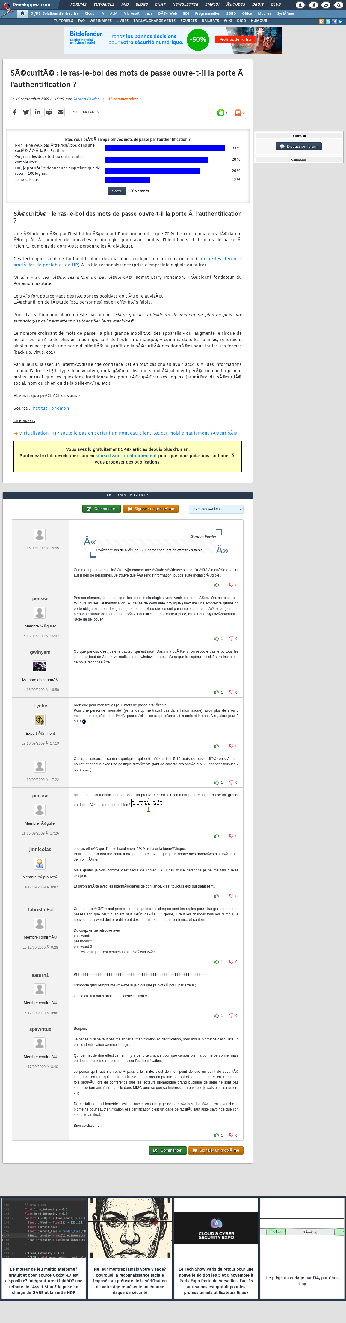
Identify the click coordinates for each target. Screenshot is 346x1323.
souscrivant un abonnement (126, 456)
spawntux (40, 1029)
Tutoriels (104, 4)
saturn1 (40, 975)
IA (102, 14)
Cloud (89, 14)
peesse (40, 598)
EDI (186, 14)
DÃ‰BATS (210, 21)
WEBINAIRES (101, 21)
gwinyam (40, 652)
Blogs (141, 4)
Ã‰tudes (236, 4)
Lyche (40, 705)
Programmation (207, 14)
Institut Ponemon (50, 408)
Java (148, 14)
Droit (258, 4)
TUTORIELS (63, 21)
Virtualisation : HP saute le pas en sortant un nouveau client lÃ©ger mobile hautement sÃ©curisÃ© (128, 433)
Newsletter (185, 4)
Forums (78, 4)
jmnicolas (40, 849)
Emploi (212, 4)
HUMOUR (259, 21)
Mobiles (264, 14)
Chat (160, 4)
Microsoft (131, 14)
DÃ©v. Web (167, 14)
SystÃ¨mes (286, 14)
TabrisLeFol (40, 909)
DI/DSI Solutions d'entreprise (55, 14)
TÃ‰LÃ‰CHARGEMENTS (154, 21)
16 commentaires (123, 99)
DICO (241, 21)
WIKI (228, 21)
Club (275, 4)
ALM (113, 14)
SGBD (231, 14)
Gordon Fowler (85, 99)
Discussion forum (299, 146)
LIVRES (123, 21)
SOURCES (188, 21)
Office (247, 14)
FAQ (125, 4)
